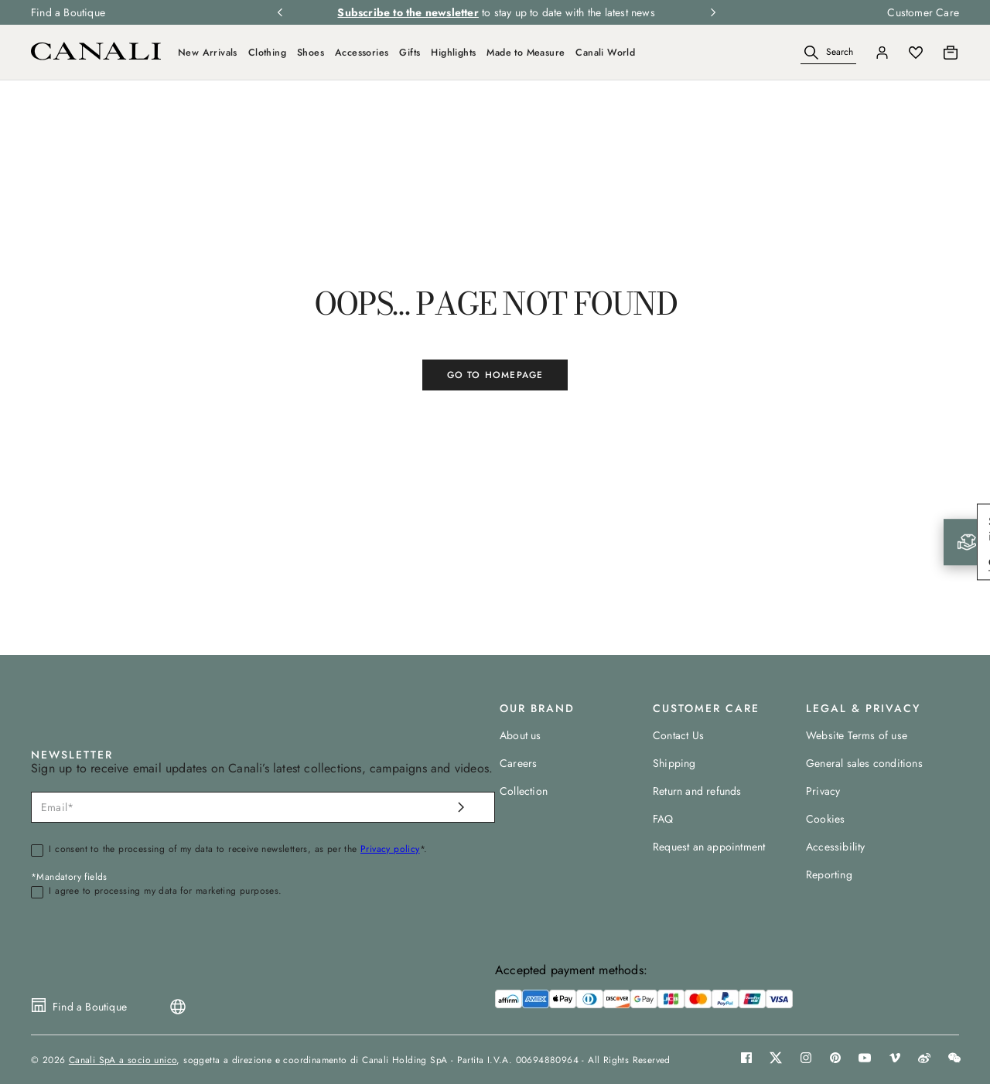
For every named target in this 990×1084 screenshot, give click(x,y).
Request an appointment (709, 846)
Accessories (361, 53)
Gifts (409, 53)
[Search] (828, 53)
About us (520, 735)
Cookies (825, 819)
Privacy (823, 791)
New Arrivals (207, 53)
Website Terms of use (856, 735)
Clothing (267, 53)
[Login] (882, 53)
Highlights (453, 53)
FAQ (663, 819)
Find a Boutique (68, 12)
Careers (518, 763)
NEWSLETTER (72, 754)
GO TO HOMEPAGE (495, 375)
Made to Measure (525, 53)
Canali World (605, 53)
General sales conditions (864, 763)
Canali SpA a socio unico (123, 1060)
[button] (811, 52)
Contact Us (678, 735)
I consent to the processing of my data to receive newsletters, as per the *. (238, 849)
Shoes (310, 53)
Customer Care (923, 12)
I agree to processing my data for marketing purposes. (165, 891)
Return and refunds (697, 791)
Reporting (829, 874)
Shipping (674, 763)
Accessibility (835, 846)
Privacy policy (390, 849)
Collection (524, 791)
